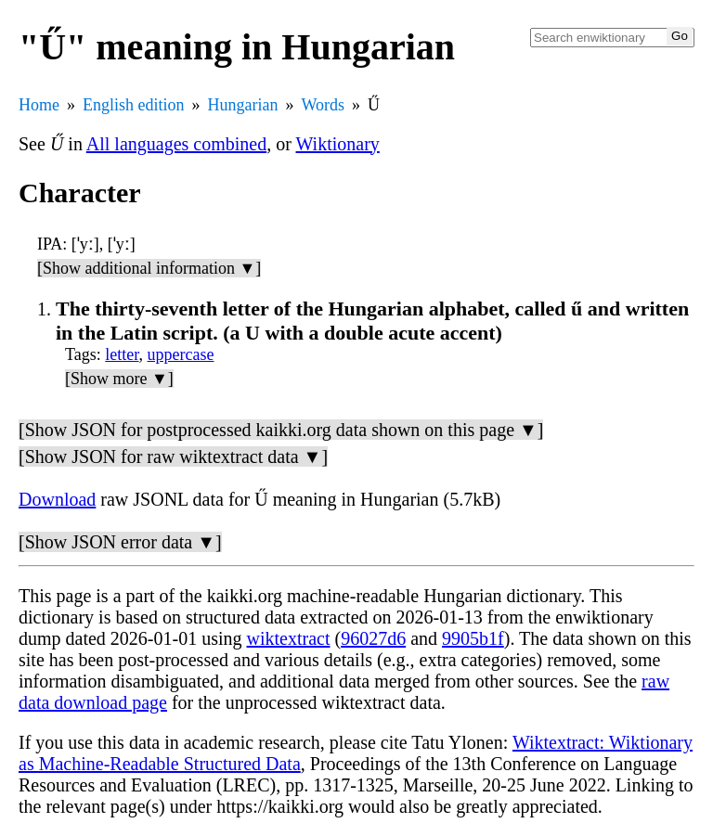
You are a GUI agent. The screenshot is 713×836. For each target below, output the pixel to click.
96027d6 (373, 638)
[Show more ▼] (119, 378)
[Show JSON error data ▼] (120, 542)
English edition (134, 105)
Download (57, 499)
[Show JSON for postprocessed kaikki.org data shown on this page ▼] (281, 429)
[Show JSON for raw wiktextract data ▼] (173, 456)
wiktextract (289, 638)
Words (322, 105)
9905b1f (473, 638)
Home (39, 105)
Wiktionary (338, 144)
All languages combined (176, 144)
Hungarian (243, 105)
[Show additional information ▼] (149, 268)
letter (121, 354)
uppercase (181, 354)
